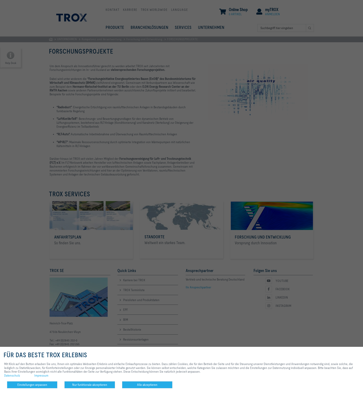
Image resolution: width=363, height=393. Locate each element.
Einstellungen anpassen (32, 385)
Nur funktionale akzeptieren (89, 385)
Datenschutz (12, 375)
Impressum (41, 375)
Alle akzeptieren (147, 385)
